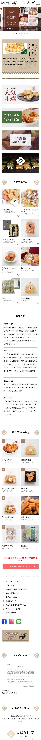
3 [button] (19, 33)
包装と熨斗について (13, 581)
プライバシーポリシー (14, 609)
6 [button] (27, 33)
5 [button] (24, 33)
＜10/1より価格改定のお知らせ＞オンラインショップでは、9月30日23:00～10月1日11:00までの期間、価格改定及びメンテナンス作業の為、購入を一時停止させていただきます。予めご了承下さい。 (20, 405)
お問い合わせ (11, 613)
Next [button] (37, 18)
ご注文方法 (10, 585)
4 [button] (22, 33)
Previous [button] (3, 18)
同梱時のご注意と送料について (17, 589)
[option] (20, 19)
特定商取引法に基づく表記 (16, 605)
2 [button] (17, 33)
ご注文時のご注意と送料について (20, 566)
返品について (11, 601)
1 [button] (14, 33)
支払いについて (11, 597)
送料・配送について (13, 593)
